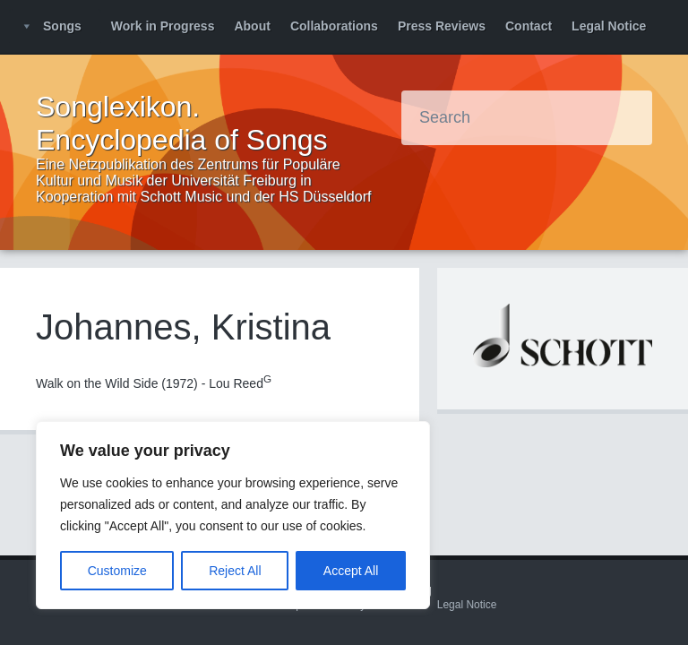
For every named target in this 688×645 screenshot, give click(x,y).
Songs (62, 26)
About (252, 26)
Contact (528, 26)
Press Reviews (442, 26)
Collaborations (334, 26)
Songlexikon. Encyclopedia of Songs (182, 123)
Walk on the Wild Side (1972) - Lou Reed (153, 383)
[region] (233, 515)
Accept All (350, 570)
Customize (117, 570)
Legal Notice (609, 26)
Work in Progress (163, 26)
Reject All (235, 570)
